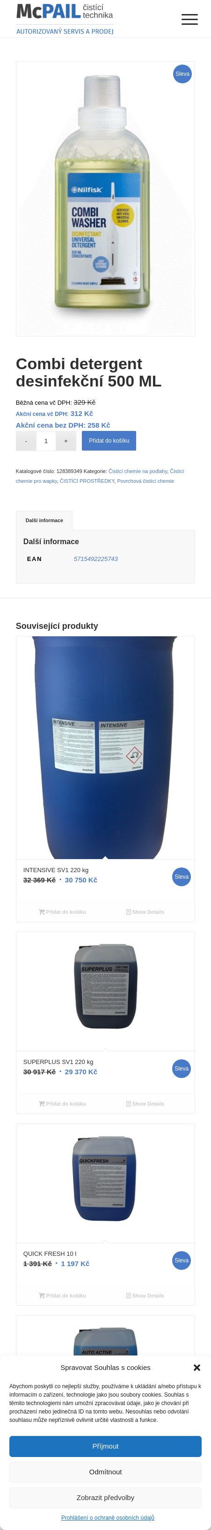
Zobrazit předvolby (105, 1497)
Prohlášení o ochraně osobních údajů (107, 1518)
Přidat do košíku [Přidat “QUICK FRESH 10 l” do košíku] (63, 1295)
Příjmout (106, 1446)
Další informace (44, 520)
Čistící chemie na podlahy (138, 471)
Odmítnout (105, 1472)
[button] (197, 1367)
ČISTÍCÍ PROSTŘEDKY (87, 481)
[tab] (44, 520)
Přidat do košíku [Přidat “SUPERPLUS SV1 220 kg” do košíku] (63, 1103)
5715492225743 (96, 558)
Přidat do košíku (109, 440)
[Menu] (182, 19)
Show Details (145, 912)
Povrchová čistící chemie (145, 481)
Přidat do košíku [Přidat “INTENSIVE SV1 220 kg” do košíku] (63, 912)
